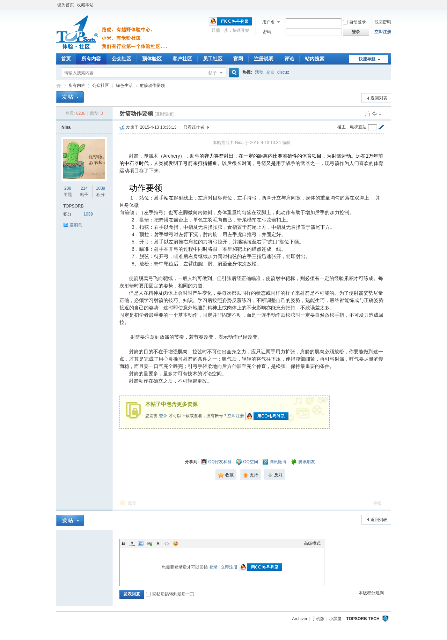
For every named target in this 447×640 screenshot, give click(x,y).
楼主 (341, 127)
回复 (132, 503)
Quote (158, 543)
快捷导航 (367, 59)
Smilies (175, 543)
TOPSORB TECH (363, 618)
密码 (267, 31)
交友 (270, 72)
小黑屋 (335, 618)
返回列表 (379, 98)
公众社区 (121, 58)
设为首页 (65, 4)
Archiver (299, 618)
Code (166, 543)
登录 (163, 415)
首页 (66, 58)
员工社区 (212, 58)
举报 (377, 503)
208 (67, 188)
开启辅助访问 (389, 5)
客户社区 (182, 58)
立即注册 (382, 31)
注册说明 (263, 58)
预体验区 (152, 58)
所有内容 (91, 58)
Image (140, 543)
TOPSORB (73, 206)
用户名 (268, 22)
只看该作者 (193, 127)
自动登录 (354, 22)
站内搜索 (314, 58)
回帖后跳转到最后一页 (170, 594)
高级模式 (312, 543)
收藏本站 (85, 4)
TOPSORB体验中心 (58, 86)
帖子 (212, 72)
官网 (238, 58)
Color (132, 543)
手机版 (318, 618)
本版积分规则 (371, 592)
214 (84, 188)
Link (149, 543)
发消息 (75, 225)
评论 (289, 58)
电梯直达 (358, 127)
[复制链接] (164, 114)
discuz (283, 72)
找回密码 (382, 22)
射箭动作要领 (152, 85)
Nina (66, 127)
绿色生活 (124, 85)
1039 (100, 188)
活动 (259, 72)
